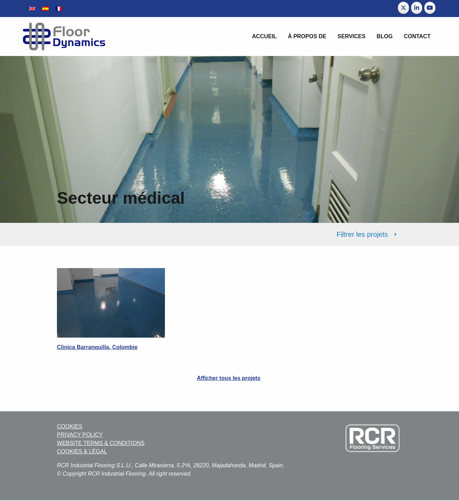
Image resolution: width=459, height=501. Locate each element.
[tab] (229, 234)
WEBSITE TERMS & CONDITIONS (100, 443)
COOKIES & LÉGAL (82, 451)
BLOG (385, 36)
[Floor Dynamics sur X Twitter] (403, 8)
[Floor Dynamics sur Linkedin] (416, 8)
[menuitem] (32, 8)
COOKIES (69, 426)
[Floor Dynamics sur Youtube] (429, 8)
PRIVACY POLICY (80, 435)
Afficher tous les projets (228, 378)
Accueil (264, 36)
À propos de (307, 36)
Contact (417, 36)
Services (351, 36)
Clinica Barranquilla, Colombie (97, 347)
